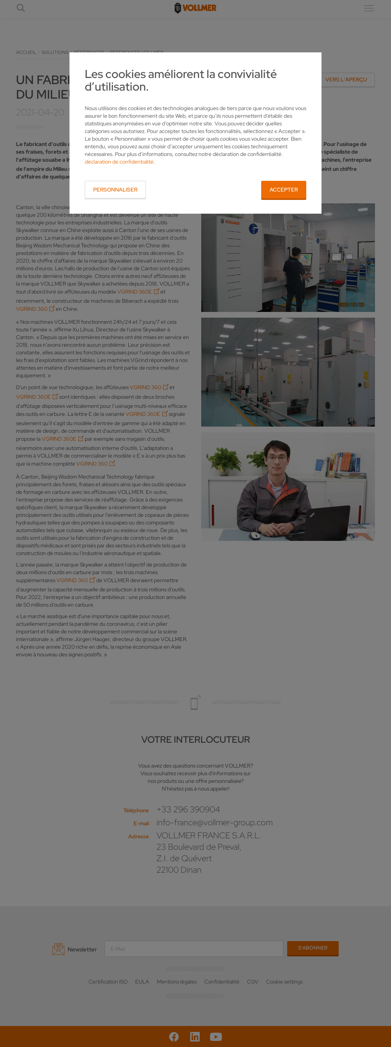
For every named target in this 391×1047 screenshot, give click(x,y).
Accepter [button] (284, 189)
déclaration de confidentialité (119, 161)
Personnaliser (115, 189)
